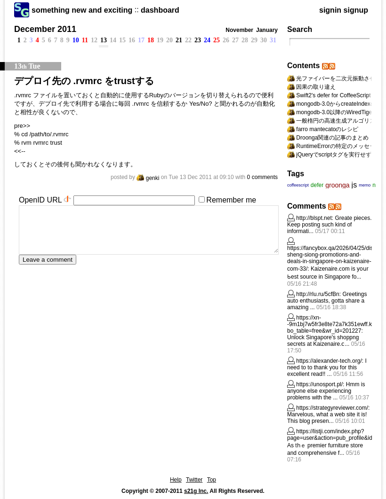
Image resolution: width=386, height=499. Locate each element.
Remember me (231, 200)
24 (207, 40)
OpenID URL (40, 200)
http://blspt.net (313, 218)
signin (330, 10)
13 (103, 40)
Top (211, 479)
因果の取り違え (316, 87)
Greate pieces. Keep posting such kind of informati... (329, 224)
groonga (337, 185)
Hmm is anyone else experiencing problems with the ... (326, 391)
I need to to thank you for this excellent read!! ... (327, 367)
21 (179, 40)
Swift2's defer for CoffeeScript (333, 95)
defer (317, 185)
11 (85, 40)
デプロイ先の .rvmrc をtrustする (84, 81)
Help (176, 479)
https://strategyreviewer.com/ (332, 408)
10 (75, 40)
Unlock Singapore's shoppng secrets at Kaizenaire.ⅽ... (323, 340)
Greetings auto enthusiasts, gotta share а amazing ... (327, 301)
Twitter (194, 479)
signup (356, 10)
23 (197, 40)
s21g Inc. (196, 491)
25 (216, 40)
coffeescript (298, 185)
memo (364, 185)
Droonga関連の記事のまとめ (332, 137)
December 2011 (45, 29)
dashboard (160, 10)
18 (150, 40)
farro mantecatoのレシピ (327, 129)
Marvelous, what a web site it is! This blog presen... (327, 417)
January (267, 30)
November (239, 30)
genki (148, 178)
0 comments (262, 177)
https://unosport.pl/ (319, 384)
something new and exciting (82, 10)
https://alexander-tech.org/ (329, 361)
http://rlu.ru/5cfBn (317, 294)
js (354, 185)
